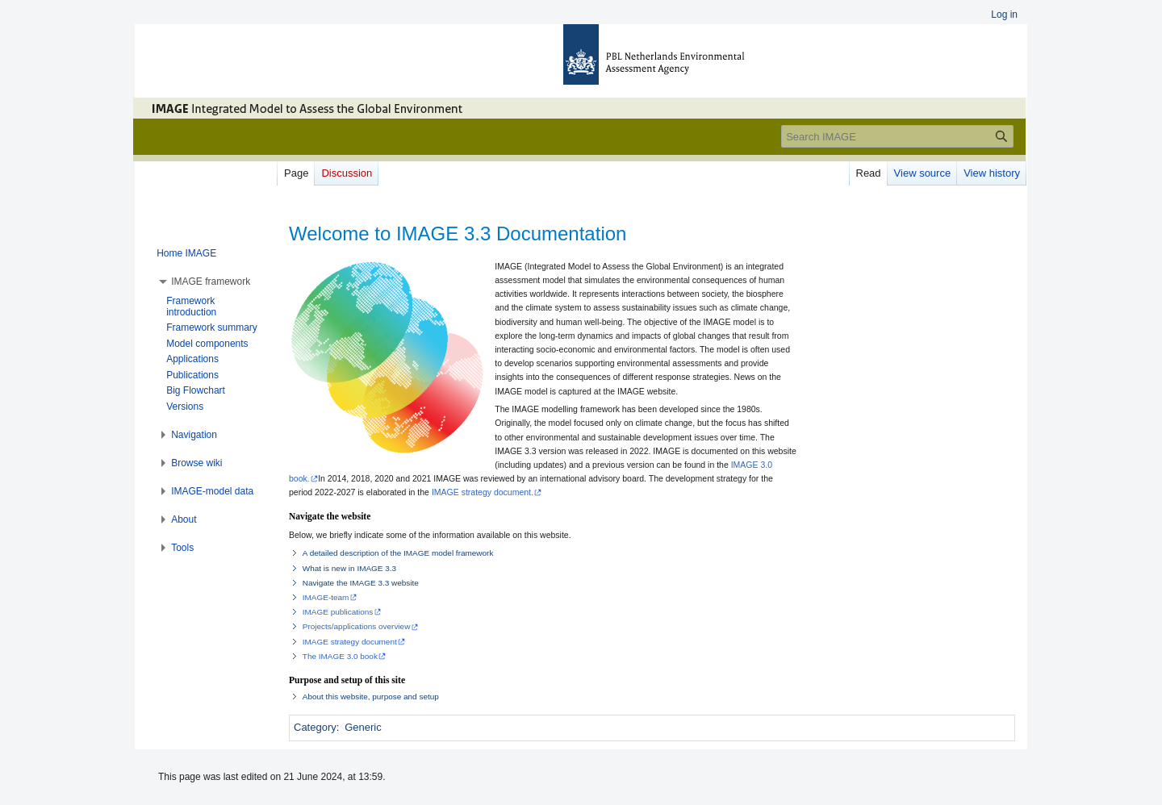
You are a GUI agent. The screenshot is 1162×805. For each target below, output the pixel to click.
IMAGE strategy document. (482, 492)
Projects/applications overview (357, 626)
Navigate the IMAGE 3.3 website (361, 582)
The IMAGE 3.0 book (340, 656)
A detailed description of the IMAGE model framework (398, 552)
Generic (363, 727)
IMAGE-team (326, 597)
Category (315, 727)
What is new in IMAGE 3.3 (349, 568)
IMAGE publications (338, 611)
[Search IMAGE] (897, 136)
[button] (210, 281)
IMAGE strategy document (350, 641)
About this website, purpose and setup (371, 696)
